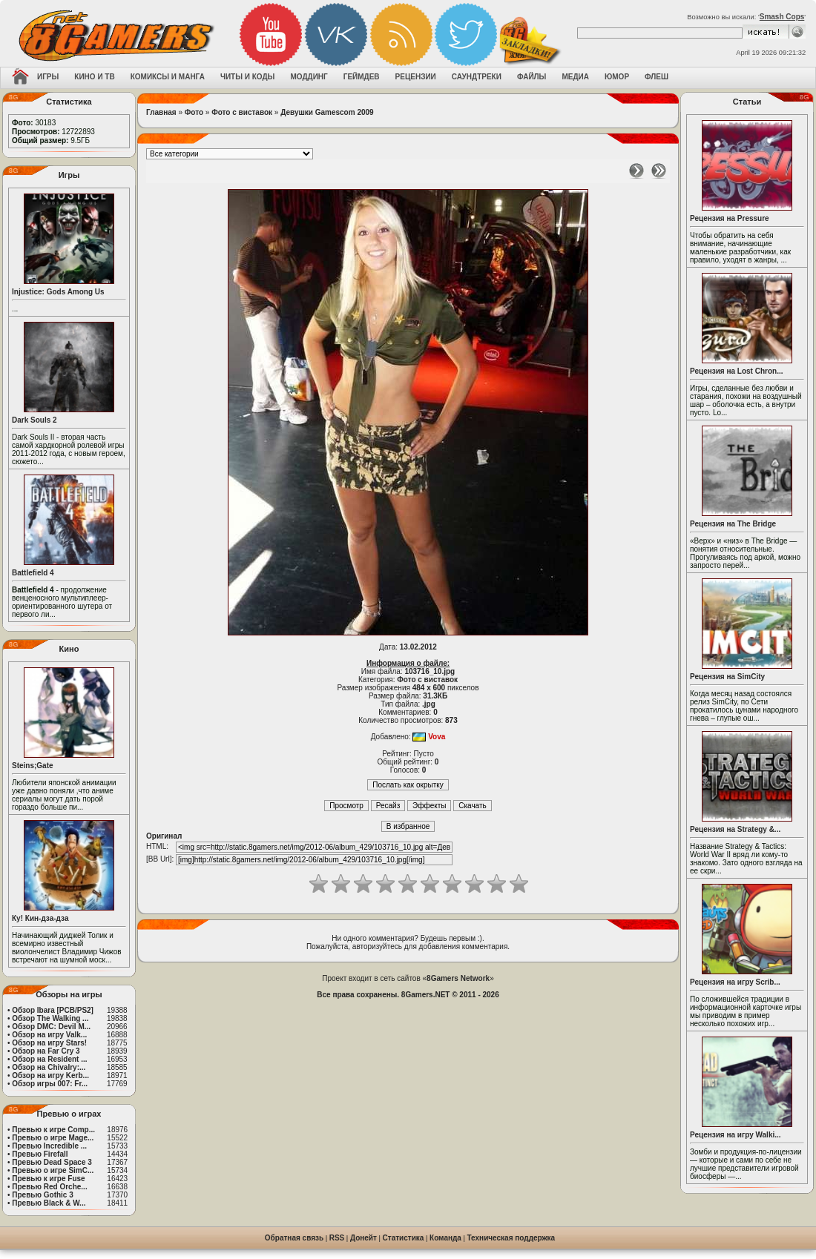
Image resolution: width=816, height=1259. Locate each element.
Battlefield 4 (33, 573)
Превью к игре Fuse (48, 1178)
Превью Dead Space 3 (52, 1162)
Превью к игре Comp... (53, 1130)
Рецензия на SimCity (727, 677)
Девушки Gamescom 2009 (326, 112)
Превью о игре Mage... (52, 1138)
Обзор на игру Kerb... (50, 1075)
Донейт (363, 1238)
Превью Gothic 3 (42, 1195)
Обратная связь (294, 1238)
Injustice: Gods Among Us (58, 292)
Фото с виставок (241, 112)
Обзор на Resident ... (49, 1059)
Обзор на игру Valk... (49, 1035)
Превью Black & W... (48, 1203)
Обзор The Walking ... (50, 1018)
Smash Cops (782, 17)
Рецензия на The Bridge (733, 524)
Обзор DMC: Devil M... (51, 1026)
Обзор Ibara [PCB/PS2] (52, 1010)
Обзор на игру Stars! (49, 1043)
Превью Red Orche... (49, 1187)
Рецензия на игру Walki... (735, 1135)
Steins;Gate (32, 765)
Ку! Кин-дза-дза (40, 918)
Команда (445, 1238)
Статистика (403, 1238)
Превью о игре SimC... (52, 1170)
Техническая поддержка (511, 1238)
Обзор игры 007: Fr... (50, 1084)
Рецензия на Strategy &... (735, 829)
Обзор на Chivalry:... (48, 1067)
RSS (337, 1238)
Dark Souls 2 (34, 420)
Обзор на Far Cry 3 (45, 1051)
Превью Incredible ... (49, 1146)
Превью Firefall (40, 1154)
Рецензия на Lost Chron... (736, 371)
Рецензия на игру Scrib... (735, 982)
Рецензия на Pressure (729, 218)
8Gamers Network (458, 978)
